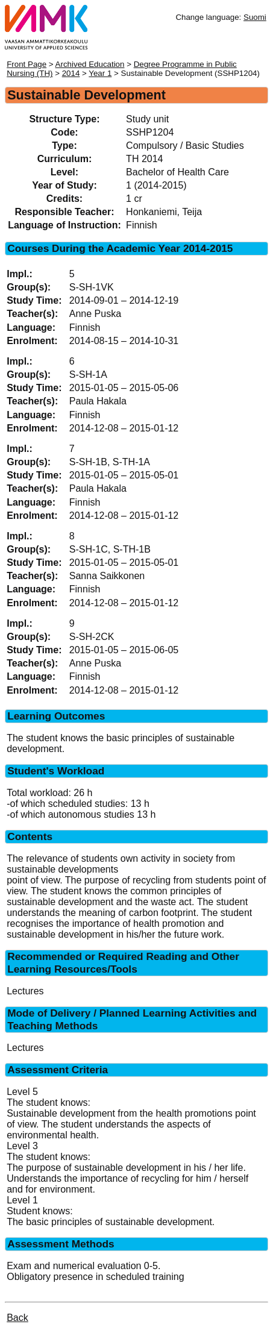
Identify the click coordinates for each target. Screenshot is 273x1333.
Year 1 (100, 73)
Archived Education (90, 64)
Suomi (254, 17)
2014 (71, 73)
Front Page (26, 64)
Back (17, 1318)
